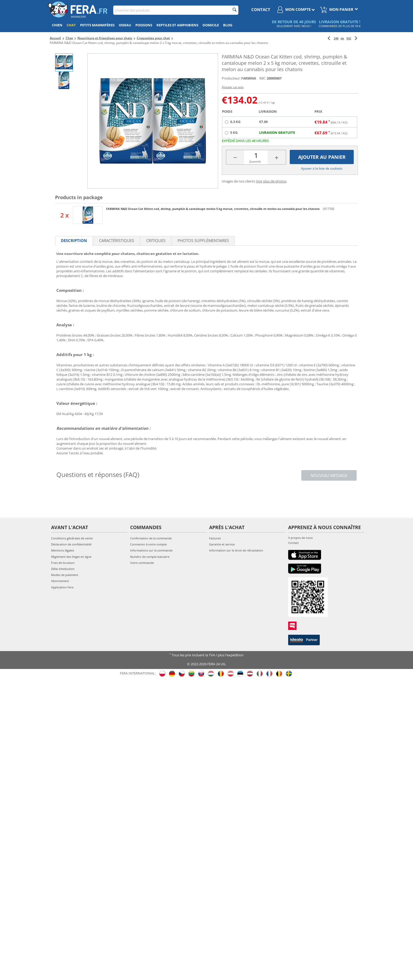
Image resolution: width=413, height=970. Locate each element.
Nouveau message (329, 475)
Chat (71, 25)
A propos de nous (300, 538)
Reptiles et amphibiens (177, 25)
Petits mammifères (97, 25)
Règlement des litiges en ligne (71, 557)
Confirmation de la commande (151, 538)
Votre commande (142, 563)
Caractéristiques (116, 240)
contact (260, 9)
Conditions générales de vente (72, 538)
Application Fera (62, 587)
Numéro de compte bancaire (149, 557)
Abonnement (60, 581)
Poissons (143, 25)
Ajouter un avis (233, 87)
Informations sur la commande (151, 550)
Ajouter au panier (322, 157)
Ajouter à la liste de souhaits (321, 168)
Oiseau (125, 25)
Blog (227, 25)
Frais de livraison (63, 563)
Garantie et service (222, 544)
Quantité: (255, 161)
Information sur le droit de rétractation (236, 550)
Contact (293, 543)
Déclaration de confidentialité (71, 544)
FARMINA (248, 78)
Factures (215, 538)
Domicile (211, 25)
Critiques (155, 240)
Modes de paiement (64, 575)
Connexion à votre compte (148, 544)
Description (74, 240)
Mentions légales (62, 550)
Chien (57, 25)
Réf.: (262, 78)
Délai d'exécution (63, 569)
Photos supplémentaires (203, 240)
